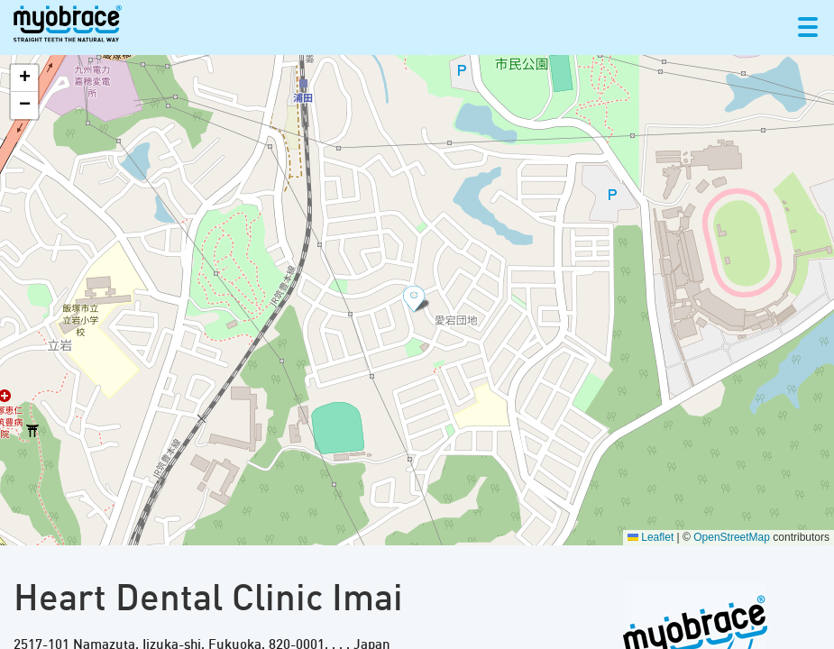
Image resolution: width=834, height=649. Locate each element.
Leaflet (651, 537)
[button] (417, 300)
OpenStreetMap (731, 537)
